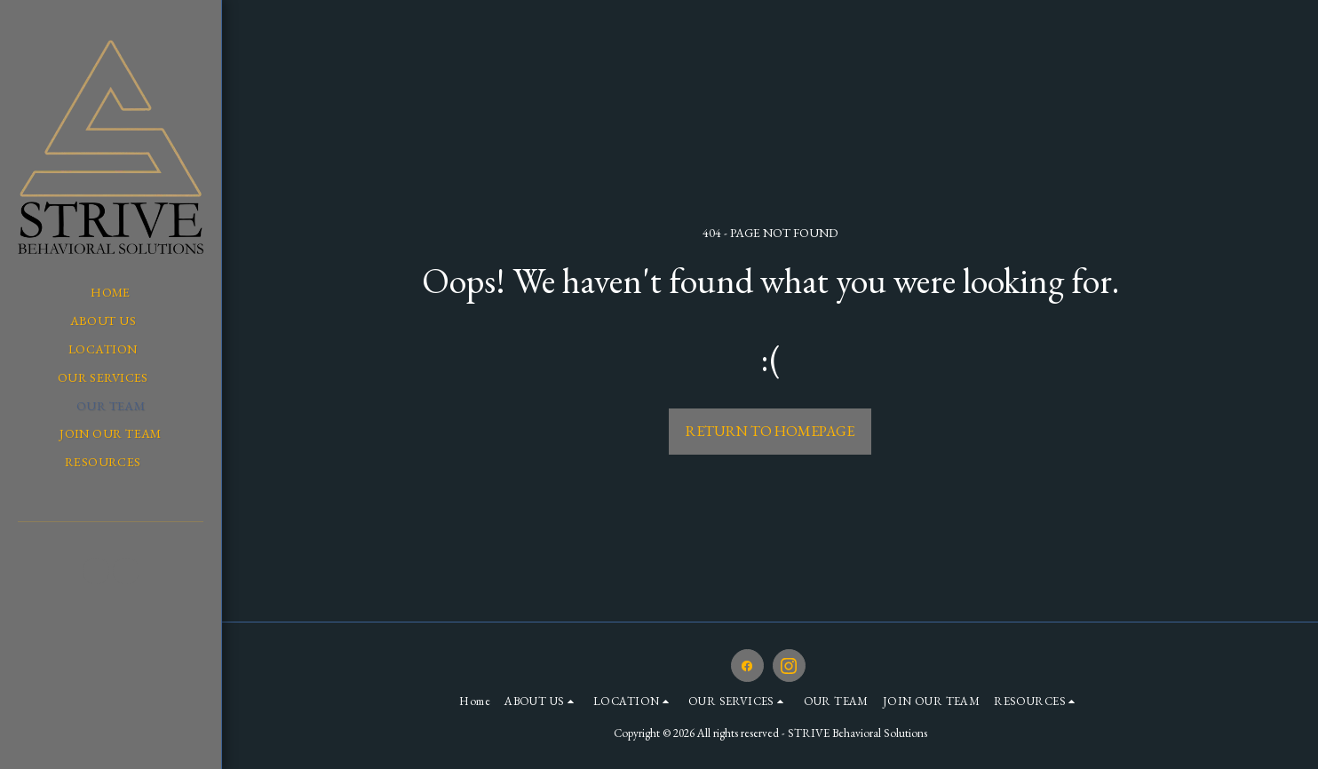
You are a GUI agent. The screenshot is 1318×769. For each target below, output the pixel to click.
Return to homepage (770, 430)
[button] (111, 321)
